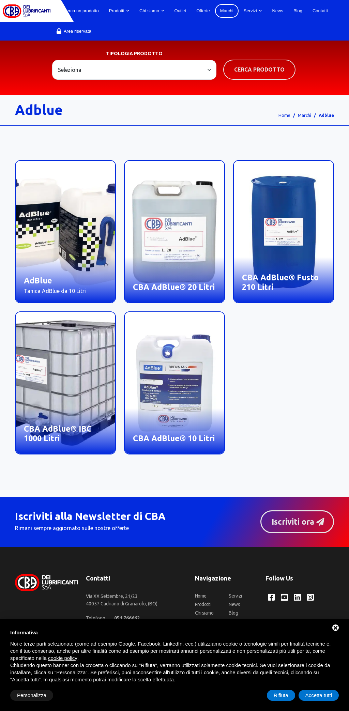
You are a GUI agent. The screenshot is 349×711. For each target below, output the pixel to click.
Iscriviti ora (298, 521)
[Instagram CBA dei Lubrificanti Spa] (310, 597)
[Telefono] (127, 618)
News (277, 10)
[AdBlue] (65, 231)
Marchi (226, 10)
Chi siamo (151, 10)
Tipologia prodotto (134, 53)
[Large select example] (134, 70)
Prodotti (119, 10)
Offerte (203, 10)
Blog (297, 10)
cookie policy (62, 658)
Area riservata (74, 31)
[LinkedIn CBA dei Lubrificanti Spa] (297, 597)
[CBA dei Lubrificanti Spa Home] (26, 11)
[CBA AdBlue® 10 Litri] (174, 382)
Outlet (180, 10)
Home (284, 115)
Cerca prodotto (259, 69)
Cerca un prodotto (78, 10)
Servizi (253, 10)
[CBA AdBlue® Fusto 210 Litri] (283, 231)
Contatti (320, 10)
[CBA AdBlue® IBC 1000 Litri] (65, 382)
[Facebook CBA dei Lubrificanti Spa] (271, 597)
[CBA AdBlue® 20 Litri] (174, 231)
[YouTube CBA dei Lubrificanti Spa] (284, 597)
